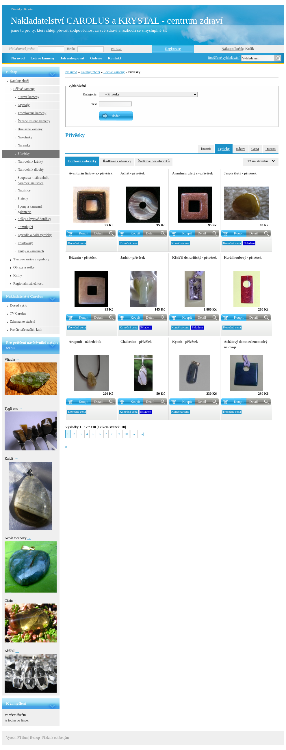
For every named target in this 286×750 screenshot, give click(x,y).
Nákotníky (25, 137)
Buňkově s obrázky (82, 161)
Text (94, 104)
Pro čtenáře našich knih (26, 330)
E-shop (35, 738)
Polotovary (25, 243)
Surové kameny (28, 97)
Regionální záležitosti (28, 283)
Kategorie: (90, 94)
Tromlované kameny (32, 113)
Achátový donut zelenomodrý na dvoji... (246, 344)
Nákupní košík (232, 49)
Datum (270, 149)
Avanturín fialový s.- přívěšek (90, 173)
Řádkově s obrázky (117, 161)
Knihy (17, 275)
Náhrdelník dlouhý (31, 170)
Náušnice (24, 190)
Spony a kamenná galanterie (30, 209)
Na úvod (18, 58)
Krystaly (23, 105)
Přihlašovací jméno (22, 49)
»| (142, 434)
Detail (98, 233)
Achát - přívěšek (132, 173)
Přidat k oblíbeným (55, 738)
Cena (255, 149)
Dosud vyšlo (18, 305)
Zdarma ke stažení (22, 321)
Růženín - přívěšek (82, 257)
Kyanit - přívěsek (185, 342)
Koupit (83, 233)
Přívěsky (24, 153)
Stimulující (25, 227)
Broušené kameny (30, 129)
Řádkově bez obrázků (154, 161)
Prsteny (23, 198)
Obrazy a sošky (24, 267)
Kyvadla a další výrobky (35, 235)
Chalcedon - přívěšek (136, 342)
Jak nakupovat (72, 58)
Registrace (173, 49)
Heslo (71, 49)
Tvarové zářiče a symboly (31, 259)
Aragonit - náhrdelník (85, 342)
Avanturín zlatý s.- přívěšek (192, 173)
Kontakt (114, 58)
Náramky (24, 145)
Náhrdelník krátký (30, 161)
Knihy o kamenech (31, 251)
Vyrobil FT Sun (16, 738)
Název (240, 149)
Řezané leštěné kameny (34, 121)
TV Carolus (18, 313)
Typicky (224, 149)
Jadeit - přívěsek (132, 257)
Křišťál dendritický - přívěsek (194, 257)
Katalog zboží (19, 81)
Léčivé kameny (43, 58)
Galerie (96, 58)
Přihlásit (116, 49)
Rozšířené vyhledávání (223, 58)
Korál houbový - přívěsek (242, 257)
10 (126, 434)
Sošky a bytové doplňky (34, 219)
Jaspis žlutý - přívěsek (240, 173)
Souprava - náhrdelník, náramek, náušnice (33, 180)
